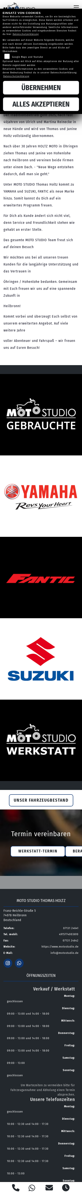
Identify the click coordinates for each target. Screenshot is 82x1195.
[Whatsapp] (32, 1188)
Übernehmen (41, 88)
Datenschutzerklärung (26, 34)
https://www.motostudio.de (60, 946)
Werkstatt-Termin (38, 851)
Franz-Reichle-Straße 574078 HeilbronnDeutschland (19, 915)
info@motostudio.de (65, 952)
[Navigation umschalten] (76, 7)
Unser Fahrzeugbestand (41, 800)
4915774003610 (69, 934)
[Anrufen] (16, 1188)
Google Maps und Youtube (27, 57)
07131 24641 (71, 928)
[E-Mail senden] (49, 1188)
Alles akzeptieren (41, 104)
